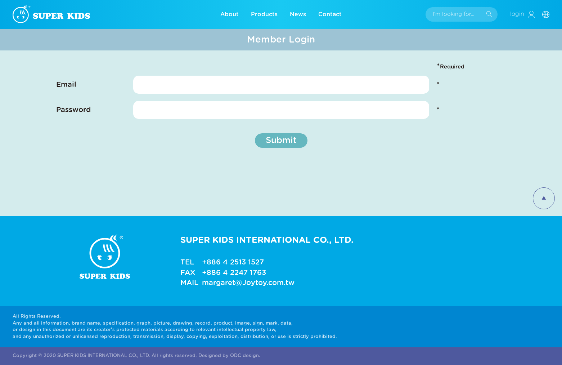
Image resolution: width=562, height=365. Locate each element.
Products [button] (264, 14)
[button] (548, 14)
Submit (281, 140)
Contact (330, 14)
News (298, 14)
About (229, 14)
